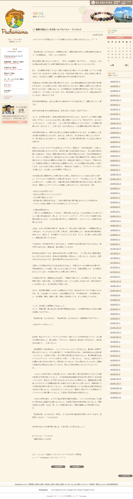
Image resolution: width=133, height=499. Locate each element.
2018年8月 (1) (115, 235)
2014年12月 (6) (115, 379)
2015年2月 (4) (115, 370)
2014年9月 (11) (115, 393)
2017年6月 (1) (115, 263)
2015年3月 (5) (115, 365)
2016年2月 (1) (115, 318)
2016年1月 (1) (115, 323)
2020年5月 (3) (115, 156)
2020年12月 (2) (115, 123)
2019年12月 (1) (115, 174)
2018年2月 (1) (115, 244)
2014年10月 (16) (116, 388)
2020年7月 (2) (115, 147)
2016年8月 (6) (115, 300)
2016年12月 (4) (115, 281)
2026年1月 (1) (115, 82)
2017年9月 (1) (115, 253)
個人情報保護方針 (112, 484)
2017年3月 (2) (115, 272)
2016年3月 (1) (115, 314)
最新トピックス (101, 484)
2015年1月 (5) (115, 374)
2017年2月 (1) (115, 277)
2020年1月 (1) (115, 170)
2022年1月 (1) (115, 95)
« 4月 (112, 65)
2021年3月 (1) (115, 114)
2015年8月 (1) (115, 342)
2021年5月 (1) (115, 109)
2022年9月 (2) (115, 91)
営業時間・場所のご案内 (36, 484)
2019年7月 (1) (115, 198)
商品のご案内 (60, 484)
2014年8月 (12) (115, 397)
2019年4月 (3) (115, 207)
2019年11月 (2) (115, 179)
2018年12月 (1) (115, 216)
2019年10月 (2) (115, 184)
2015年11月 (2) (115, 332)
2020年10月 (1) (115, 133)
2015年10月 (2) (115, 337)
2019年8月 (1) (115, 193)
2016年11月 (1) (115, 286)
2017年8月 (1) (115, 258)
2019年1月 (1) (115, 212)
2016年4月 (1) (115, 309)
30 (130, 57)
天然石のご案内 (50, 484)
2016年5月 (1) (115, 305)
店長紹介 (92, 484)
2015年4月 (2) (115, 360)
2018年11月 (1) (115, 221)
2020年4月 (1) (115, 160)
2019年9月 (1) (115, 188)
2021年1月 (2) (115, 119)
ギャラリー (84, 484)
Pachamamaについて (21, 484)
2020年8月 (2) (115, 142)
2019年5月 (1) (115, 202)
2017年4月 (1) (115, 267)
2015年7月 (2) (115, 346)
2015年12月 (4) (115, 328)
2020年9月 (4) (115, 137)
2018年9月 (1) (115, 230)
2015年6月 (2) (115, 351)
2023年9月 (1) (115, 86)
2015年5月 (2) (115, 356)
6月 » (127, 65)
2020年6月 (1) (115, 151)
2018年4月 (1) (115, 239)
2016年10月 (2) (115, 291)
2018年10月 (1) (115, 226)
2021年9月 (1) (115, 105)
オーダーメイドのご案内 (72, 484)
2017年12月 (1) (115, 249)
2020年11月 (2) (115, 128)
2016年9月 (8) (115, 295)
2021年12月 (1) (115, 100)
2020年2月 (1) (115, 165)
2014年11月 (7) (115, 384)
